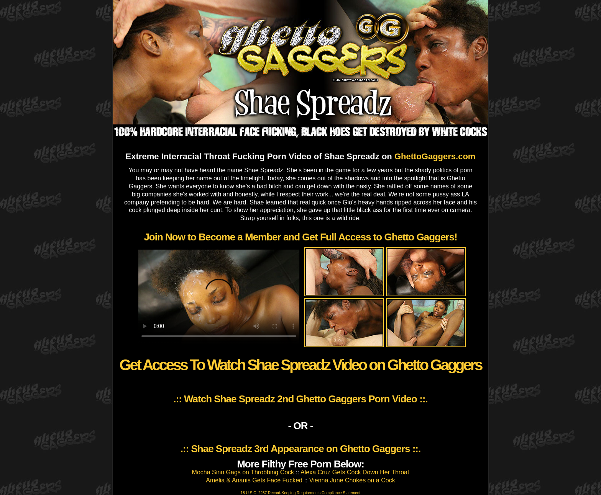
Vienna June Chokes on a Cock (352, 480)
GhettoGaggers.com (434, 156)
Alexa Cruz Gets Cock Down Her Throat (354, 472)
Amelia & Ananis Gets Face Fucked (254, 480)
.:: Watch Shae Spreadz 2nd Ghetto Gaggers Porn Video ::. (300, 399)
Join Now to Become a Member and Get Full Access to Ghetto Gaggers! (300, 237)
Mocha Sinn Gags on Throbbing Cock (243, 472)
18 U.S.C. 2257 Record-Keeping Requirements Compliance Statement (300, 493)
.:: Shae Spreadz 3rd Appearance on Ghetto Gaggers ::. (301, 448)
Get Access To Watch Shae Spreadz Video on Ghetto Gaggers (300, 364)
